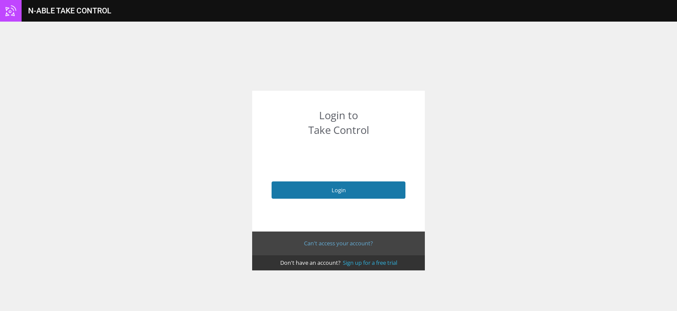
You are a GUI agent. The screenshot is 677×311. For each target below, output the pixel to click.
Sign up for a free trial (370, 263)
